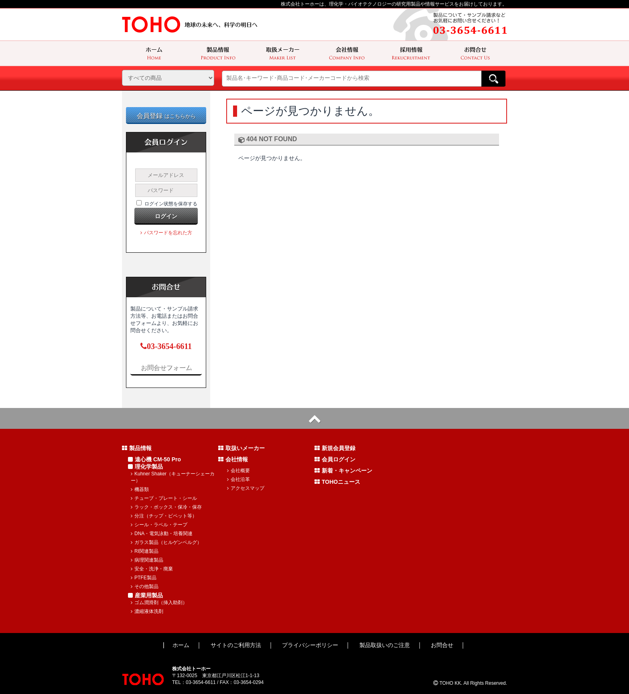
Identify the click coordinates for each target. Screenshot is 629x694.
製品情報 (137, 448)
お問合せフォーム (166, 367)
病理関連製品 (147, 560)
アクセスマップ (245, 488)
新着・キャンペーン (343, 470)
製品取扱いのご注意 (384, 645)
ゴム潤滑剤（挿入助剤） (159, 602)
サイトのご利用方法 (236, 645)
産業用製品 (145, 595)
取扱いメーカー (241, 448)
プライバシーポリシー (310, 645)
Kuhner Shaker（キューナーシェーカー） (173, 477)
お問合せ (442, 645)
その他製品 (144, 586)
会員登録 (166, 115)
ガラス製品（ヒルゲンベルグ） (166, 542)
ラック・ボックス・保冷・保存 (166, 507)
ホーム (180, 645)
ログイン (166, 216)
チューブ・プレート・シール (164, 498)
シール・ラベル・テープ (159, 525)
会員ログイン (334, 459)
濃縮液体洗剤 (147, 611)
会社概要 (238, 470)
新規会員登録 (334, 448)
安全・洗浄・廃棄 (152, 569)
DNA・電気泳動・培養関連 (162, 533)
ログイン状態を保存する (170, 204)
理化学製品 (145, 466)
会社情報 (233, 459)
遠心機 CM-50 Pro (154, 459)
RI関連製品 (144, 551)
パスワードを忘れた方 (166, 232)
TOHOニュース (337, 482)
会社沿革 (238, 479)
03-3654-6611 (166, 346)
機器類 (140, 489)
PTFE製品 (143, 577)
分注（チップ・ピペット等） (164, 516)
